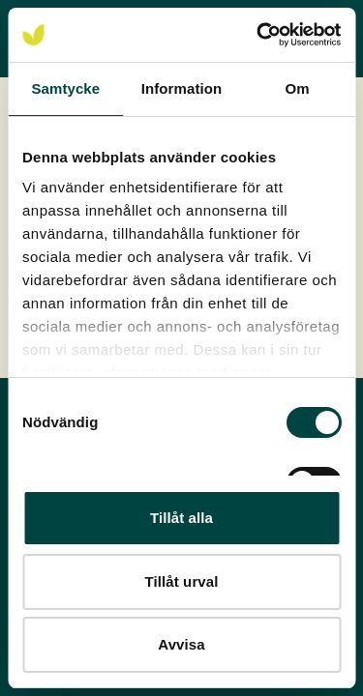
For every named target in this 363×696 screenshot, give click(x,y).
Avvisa (181, 644)
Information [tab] (182, 88)
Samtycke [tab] (65, 88)
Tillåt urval (182, 581)
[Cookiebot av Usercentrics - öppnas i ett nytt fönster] (258, 34)
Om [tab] (298, 88)
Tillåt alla (181, 517)
